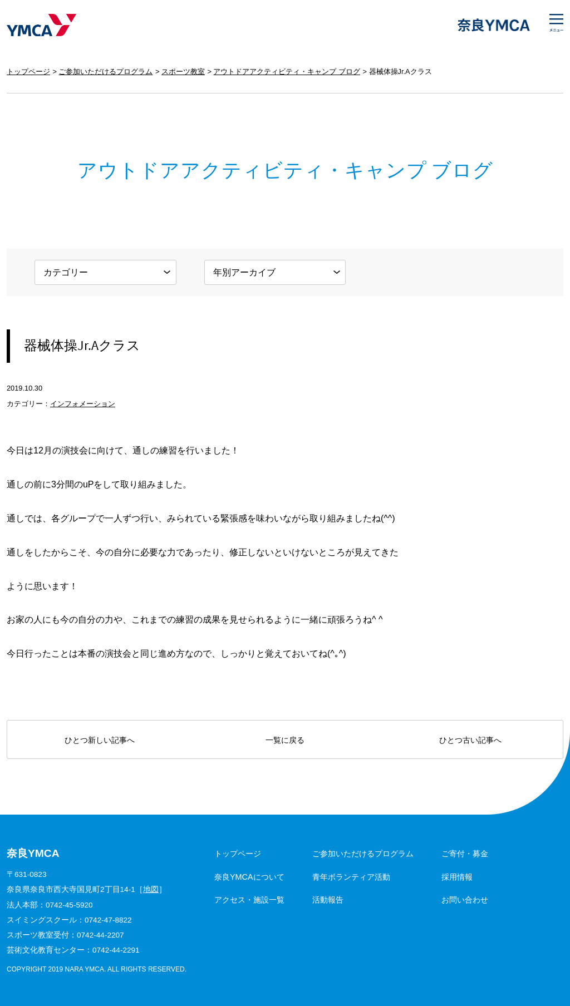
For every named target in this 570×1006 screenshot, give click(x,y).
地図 (151, 889)
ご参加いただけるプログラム (105, 71)
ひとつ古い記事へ (470, 740)
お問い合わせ (464, 899)
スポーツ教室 (183, 71)
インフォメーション (82, 404)
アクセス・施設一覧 (249, 899)
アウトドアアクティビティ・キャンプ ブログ (286, 71)
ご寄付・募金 (464, 853)
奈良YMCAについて (249, 876)
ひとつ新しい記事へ (100, 740)
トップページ (28, 71)
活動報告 (327, 899)
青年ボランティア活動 (351, 876)
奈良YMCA (41, 25)
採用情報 (457, 876)
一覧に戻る (285, 740)
